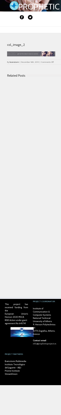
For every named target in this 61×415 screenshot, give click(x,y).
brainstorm (14, 62)
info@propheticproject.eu (45, 343)
